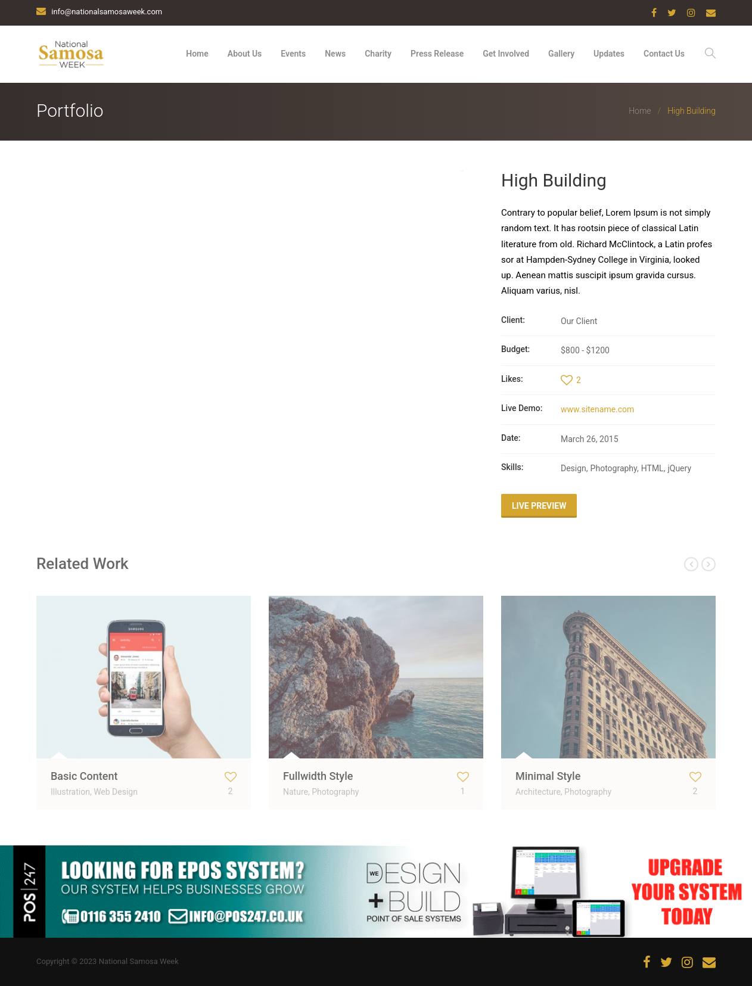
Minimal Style (547, 776)
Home (197, 53)
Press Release (437, 53)
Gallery (561, 53)
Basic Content (84, 776)
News (335, 53)
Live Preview (539, 506)
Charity (378, 53)
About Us (245, 53)
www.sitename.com (597, 409)
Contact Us (664, 53)
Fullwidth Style (318, 776)
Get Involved (506, 53)
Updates (608, 53)
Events (293, 53)
